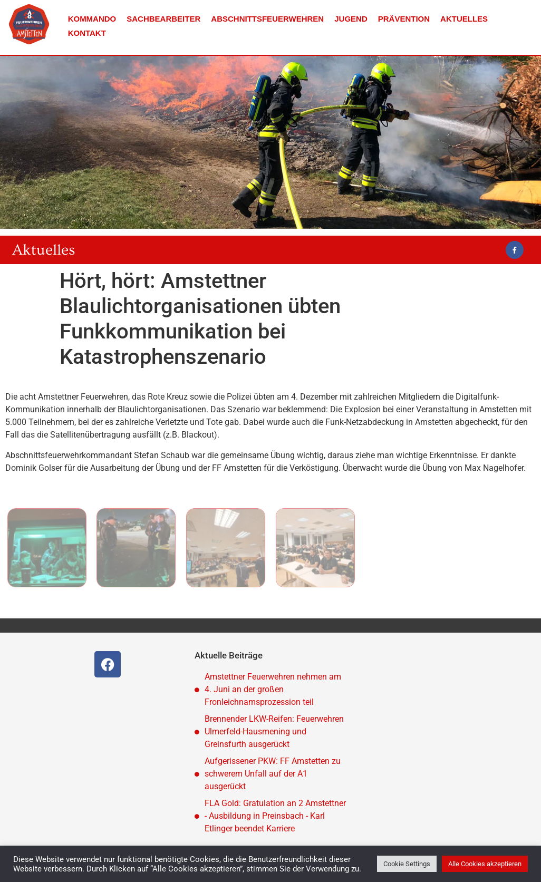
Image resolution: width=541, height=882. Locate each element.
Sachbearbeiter (163, 18)
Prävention (404, 18)
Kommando (92, 18)
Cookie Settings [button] (406, 864)
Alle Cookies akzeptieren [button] (484, 864)
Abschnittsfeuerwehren (267, 18)
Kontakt (87, 32)
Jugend (351, 18)
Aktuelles (464, 18)
